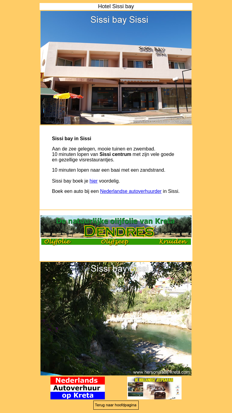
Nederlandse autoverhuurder (131, 191)
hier (94, 180)
